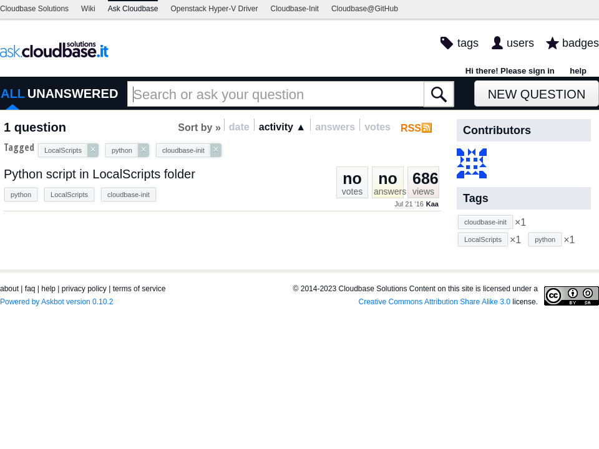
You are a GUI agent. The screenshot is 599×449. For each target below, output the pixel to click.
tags (468, 43)
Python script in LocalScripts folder (99, 174)
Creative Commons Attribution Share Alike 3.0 (434, 301)
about (9, 288)
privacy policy (84, 288)
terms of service (139, 288)
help (578, 70)
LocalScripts (69, 194)
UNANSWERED (73, 93)
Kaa (432, 204)
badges (580, 43)
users (520, 43)
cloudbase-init (128, 194)
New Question (537, 94)
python (21, 194)
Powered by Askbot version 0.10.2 (56, 301)
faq (30, 288)
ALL (13, 93)
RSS (411, 128)
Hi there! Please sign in (510, 70)
